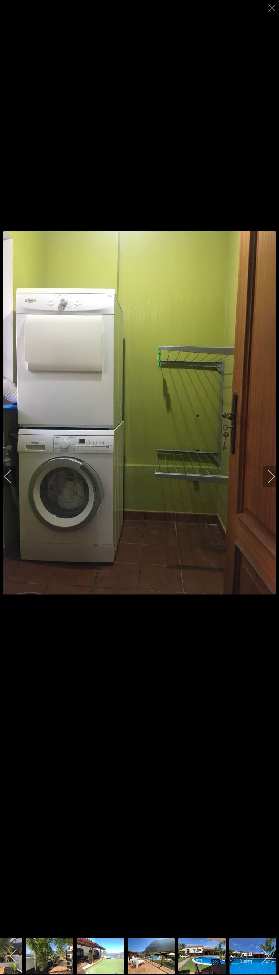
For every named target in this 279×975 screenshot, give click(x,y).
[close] (272, 8)
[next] (266, 477)
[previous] (12, 477)
